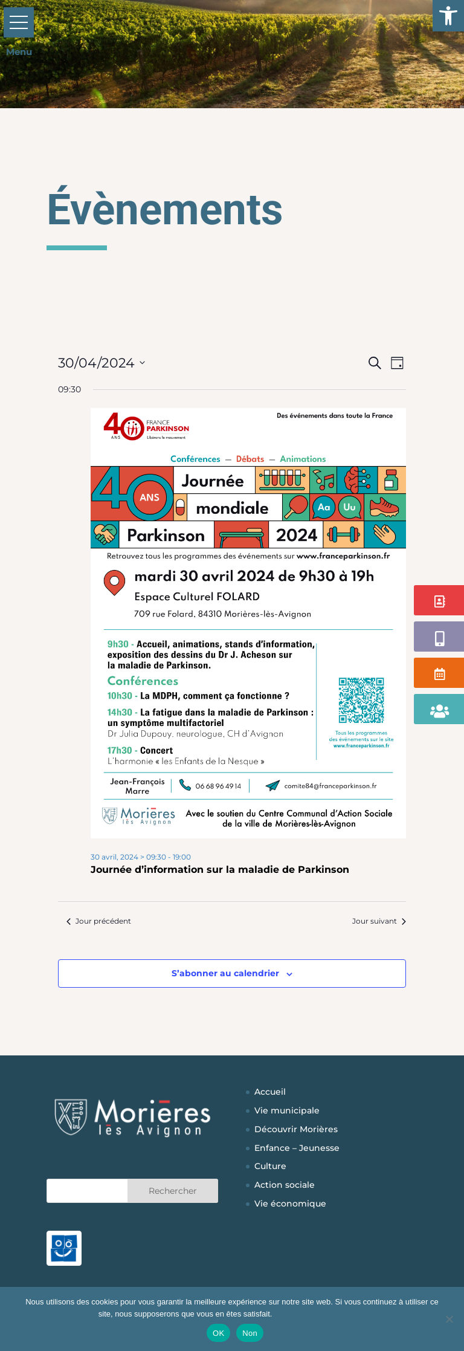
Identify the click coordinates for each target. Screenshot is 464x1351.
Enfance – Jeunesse (297, 1147)
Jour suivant (379, 920)
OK (218, 1333)
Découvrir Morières (296, 1129)
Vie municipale (287, 1110)
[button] (448, 15)
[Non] (449, 1319)
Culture (270, 1166)
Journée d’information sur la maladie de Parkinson (220, 869)
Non (249, 1333)
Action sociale (284, 1184)
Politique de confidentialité (320, 1313)
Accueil (270, 1091)
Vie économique (290, 1203)
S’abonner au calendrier (225, 973)
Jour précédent (98, 920)
